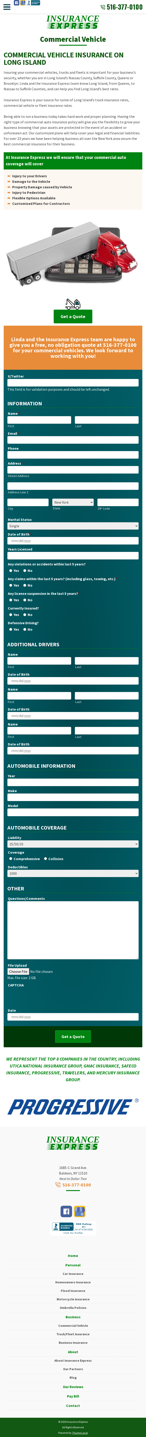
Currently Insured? (23, 608)
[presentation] (42, 997)
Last (78, 426)
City (10, 508)
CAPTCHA (16, 985)
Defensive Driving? (23, 623)
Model (13, 805)
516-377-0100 (121, 7)
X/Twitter (16, 376)
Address (15, 463)
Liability (14, 837)
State (56, 508)
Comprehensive (27, 858)
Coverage (16, 852)
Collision (55, 858)
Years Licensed (20, 549)
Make (12, 790)
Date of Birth (19, 534)
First (11, 426)
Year (11, 776)
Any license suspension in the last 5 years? (44, 593)
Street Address (18, 476)
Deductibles (18, 867)
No (30, 570)
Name (13, 413)
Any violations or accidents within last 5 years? (47, 564)
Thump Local (80, 1432)
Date (12, 1010)
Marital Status (20, 519)
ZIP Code (104, 508)
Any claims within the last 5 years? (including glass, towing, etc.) (62, 578)
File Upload (17, 965)
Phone (14, 448)
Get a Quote (73, 316)
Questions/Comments (26, 898)
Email (13, 433)
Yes (16, 570)
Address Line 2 (18, 492)
